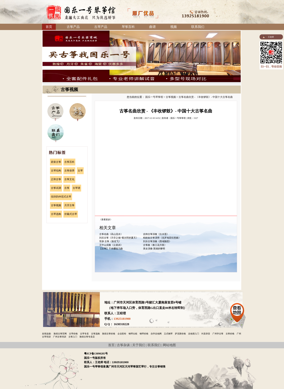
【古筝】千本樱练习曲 (111, 248)
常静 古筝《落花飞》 (110, 241)
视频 (173, 27)
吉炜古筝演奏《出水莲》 (156, 234)
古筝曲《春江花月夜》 (155, 245)
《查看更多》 (105, 219)
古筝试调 (56, 188)
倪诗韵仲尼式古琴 (61, 196)
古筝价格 (230, 333)
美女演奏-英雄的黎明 (154, 248)
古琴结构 (56, 170)
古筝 (66, 188)
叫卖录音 (205, 333)
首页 (49, 27)
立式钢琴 (168, 333)
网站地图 (169, 345)
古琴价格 (73, 333)
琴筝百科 (128, 27)
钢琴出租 (133, 333)
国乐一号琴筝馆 (154, 97)
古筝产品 (73, 27)
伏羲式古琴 (70, 214)
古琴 (80, 170)
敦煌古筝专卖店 (87, 336)
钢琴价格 (144, 333)
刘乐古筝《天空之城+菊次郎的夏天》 (118, 237)
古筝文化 (69, 179)
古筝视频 (56, 205)
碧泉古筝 (56, 162)
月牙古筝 (69, 205)
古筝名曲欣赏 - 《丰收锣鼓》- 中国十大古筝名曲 (206, 97)
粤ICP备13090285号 (96, 353)
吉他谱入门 (193, 333)
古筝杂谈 (123, 345)
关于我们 (138, 345)
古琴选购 (56, 214)
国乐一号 (81, 12)
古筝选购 (95, 333)
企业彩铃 (122, 333)
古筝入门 (72, 336)
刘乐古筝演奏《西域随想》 (157, 241)
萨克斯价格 (180, 333)
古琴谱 (76, 188)
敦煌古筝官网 (60, 333)
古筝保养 (69, 170)
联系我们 (197, 27)
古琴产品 (100, 27)
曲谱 (152, 27)
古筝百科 (69, 162)
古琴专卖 (84, 333)
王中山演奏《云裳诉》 (111, 245)
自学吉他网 (156, 333)
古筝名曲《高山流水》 (111, 234)
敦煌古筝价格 (108, 333)
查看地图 (237, 311)
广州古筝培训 (59, 336)
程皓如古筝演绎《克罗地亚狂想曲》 (162, 237)
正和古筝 (56, 179)
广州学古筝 (217, 333)
